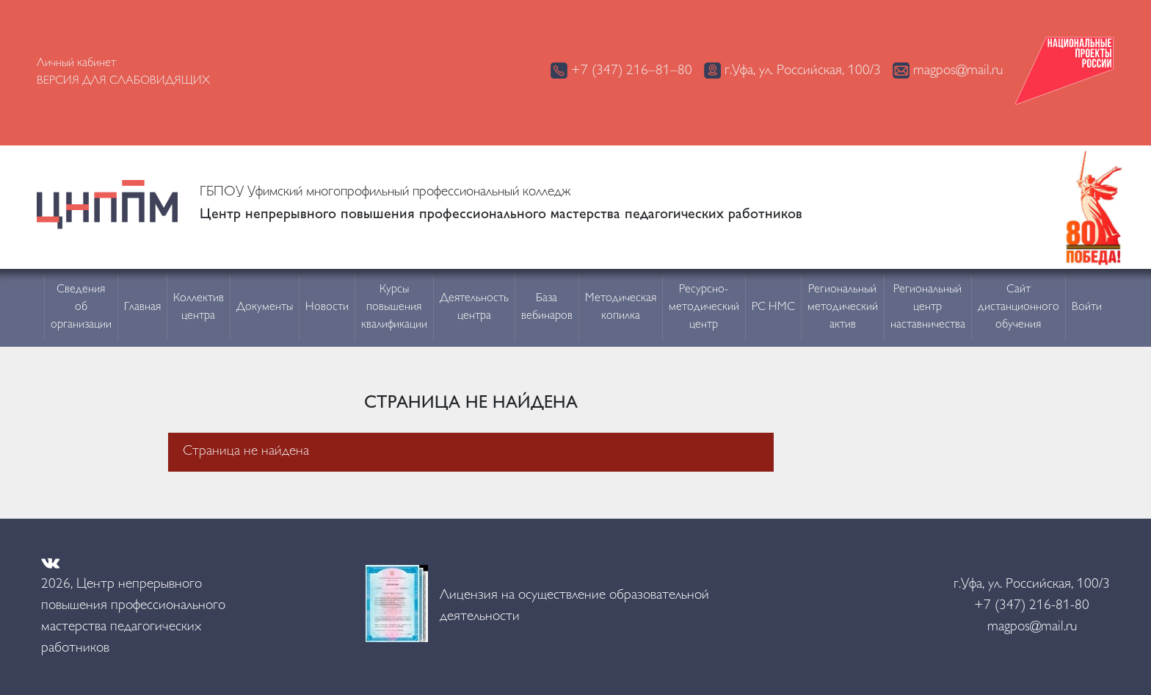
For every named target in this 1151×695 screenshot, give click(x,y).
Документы (264, 307)
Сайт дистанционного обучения (1018, 307)
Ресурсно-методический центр (704, 307)
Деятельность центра (474, 307)
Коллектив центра (198, 307)
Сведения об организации (81, 307)
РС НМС (773, 307)
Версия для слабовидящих (123, 81)
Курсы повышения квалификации (394, 307)
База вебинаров (547, 307)
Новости (327, 307)
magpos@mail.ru (948, 70)
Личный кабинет (76, 63)
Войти (1087, 307)
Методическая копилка (620, 307)
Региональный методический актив (842, 307)
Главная (142, 307)
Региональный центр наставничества (927, 307)
